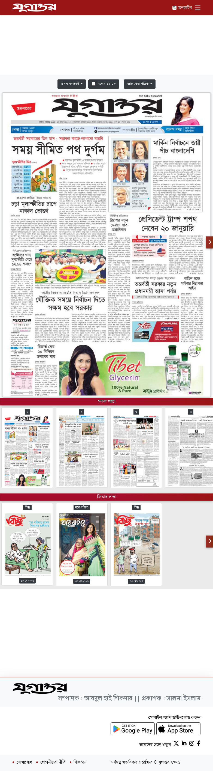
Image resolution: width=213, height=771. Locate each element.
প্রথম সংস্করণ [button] (70, 84)
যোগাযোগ (24, 762)
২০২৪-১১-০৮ (104, 84)
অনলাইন (182, 7)
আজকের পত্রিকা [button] (138, 84)
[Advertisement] (106, 39)
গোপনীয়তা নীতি (53, 762)
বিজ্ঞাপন (80, 762)
